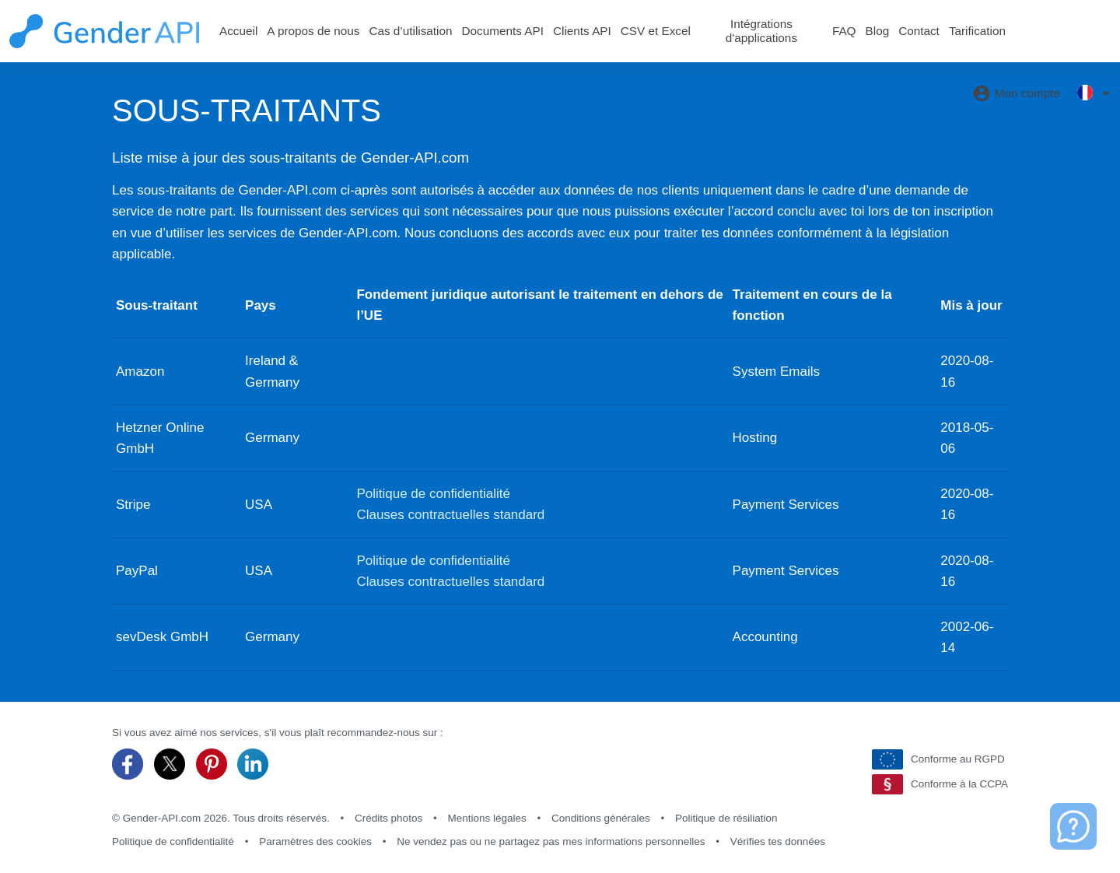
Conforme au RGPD (938, 759)
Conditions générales (600, 818)
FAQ (844, 30)
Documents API (503, 30)
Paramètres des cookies (315, 841)
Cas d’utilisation (410, 30)
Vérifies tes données (777, 841)
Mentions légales (486, 818)
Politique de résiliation (726, 818)
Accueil (238, 30)
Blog (878, 30)
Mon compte (1016, 93)
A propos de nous (313, 30)
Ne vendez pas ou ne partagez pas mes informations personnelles (551, 841)
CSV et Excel (656, 30)
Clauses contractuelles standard (450, 514)
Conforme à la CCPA (940, 784)
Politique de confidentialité (433, 493)
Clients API (582, 30)
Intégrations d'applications (761, 30)
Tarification (977, 30)
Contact (919, 30)
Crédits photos (388, 818)
